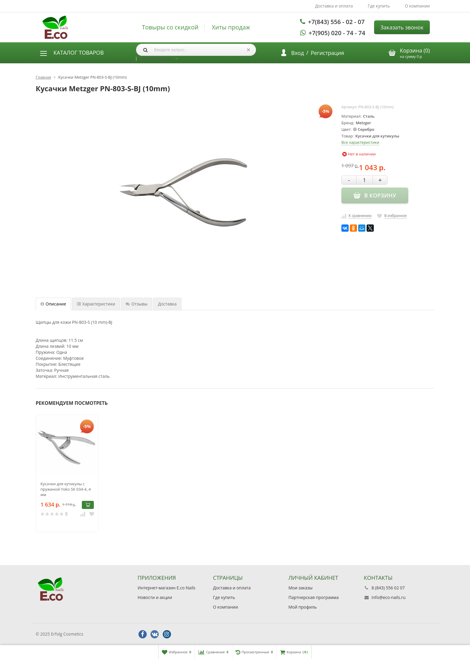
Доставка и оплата (334, 6)
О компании (417, 6)
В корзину (87, 504)
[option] (67, 473)
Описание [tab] (53, 304)
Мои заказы (300, 588)
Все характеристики (360, 142)
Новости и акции (155, 597)
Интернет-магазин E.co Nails (166, 588)
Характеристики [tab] (96, 304)
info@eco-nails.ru (388, 597)
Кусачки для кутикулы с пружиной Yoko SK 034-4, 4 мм (65, 489)
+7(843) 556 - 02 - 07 (336, 22)
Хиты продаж (231, 27)
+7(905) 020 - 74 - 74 (337, 33)
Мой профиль (302, 607)
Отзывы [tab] (136, 304)
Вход (297, 52)
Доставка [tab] (167, 304)
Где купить (379, 6)
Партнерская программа (313, 597)
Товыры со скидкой (170, 27)
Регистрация (327, 52)
